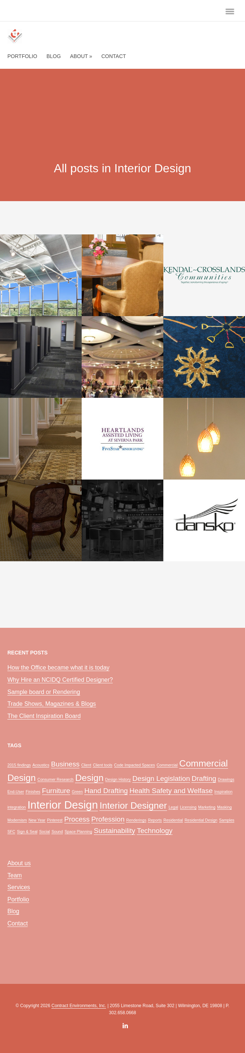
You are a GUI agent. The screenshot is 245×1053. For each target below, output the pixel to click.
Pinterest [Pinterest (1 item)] (54, 820)
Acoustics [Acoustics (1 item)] (41, 765)
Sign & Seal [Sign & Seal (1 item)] (27, 831)
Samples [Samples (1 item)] (226, 820)
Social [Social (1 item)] (44, 831)
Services (18, 887)
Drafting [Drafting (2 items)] (203, 778)
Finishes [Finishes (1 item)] (32, 791)
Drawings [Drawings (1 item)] (226, 779)
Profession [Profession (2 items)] (108, 819)
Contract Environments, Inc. (78, 1005)
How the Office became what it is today (58, 667)
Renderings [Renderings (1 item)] (136, 820)
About (81, 56)
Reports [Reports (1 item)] (154, 820)
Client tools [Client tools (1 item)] (102, 765)
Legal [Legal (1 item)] (173, 807)
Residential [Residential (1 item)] (173, 820)
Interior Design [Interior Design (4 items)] (62, 805)
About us (19, 863)
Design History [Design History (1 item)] (118, 779)
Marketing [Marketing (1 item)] (206, 807)
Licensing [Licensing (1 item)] (188, 807)
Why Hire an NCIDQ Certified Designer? (60, 680)
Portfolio (22, 56)
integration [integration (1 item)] (16, 807)
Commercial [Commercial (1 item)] (167, 765)
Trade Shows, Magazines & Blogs (51, 704)
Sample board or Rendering (43, 692)
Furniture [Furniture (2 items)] (56, 791)
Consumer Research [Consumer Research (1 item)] (55, 779)
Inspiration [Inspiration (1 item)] (223, 791)
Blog (54, 56)
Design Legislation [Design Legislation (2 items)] (161, 778)
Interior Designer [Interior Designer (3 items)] (133, 805)
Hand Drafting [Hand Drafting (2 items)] (106, 791)
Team (14, 875)
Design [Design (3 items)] (89, 778)
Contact (113, 56)
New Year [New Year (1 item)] (36, 820)
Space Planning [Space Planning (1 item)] (78, 831)
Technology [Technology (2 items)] (154, 830)
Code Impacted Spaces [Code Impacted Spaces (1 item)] (134, 765)
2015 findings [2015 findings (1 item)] (19, 765)
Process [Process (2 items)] (77, 819)
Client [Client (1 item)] (86, 765)
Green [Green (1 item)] (77, 791)
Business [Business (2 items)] (65, 764)
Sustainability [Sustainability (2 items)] (114, 830)
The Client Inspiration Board (44, 716)
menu (230, 11)
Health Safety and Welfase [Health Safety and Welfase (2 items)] (170, 791)
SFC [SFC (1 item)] (11, 831)
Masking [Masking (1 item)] (224, 807)
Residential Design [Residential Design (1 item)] (200, 820)
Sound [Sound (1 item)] (57, 831)
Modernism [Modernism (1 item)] (17, 820)
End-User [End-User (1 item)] (15, 791)
